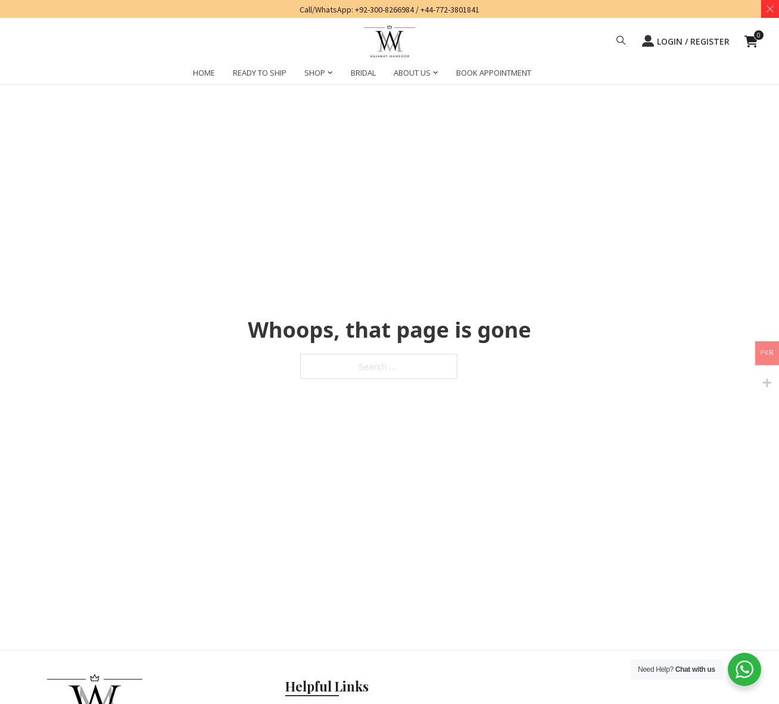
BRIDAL (363, 72)
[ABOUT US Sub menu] (435, 74)
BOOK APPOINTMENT (493, 72)
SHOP (314, 72)
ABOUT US (412, 72)
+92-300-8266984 (384, 9)
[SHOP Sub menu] (330, 74)
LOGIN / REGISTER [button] (686, 41)
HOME (204, 72)
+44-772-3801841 (449, 9)
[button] (620, 41)
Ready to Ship (259, 72)
